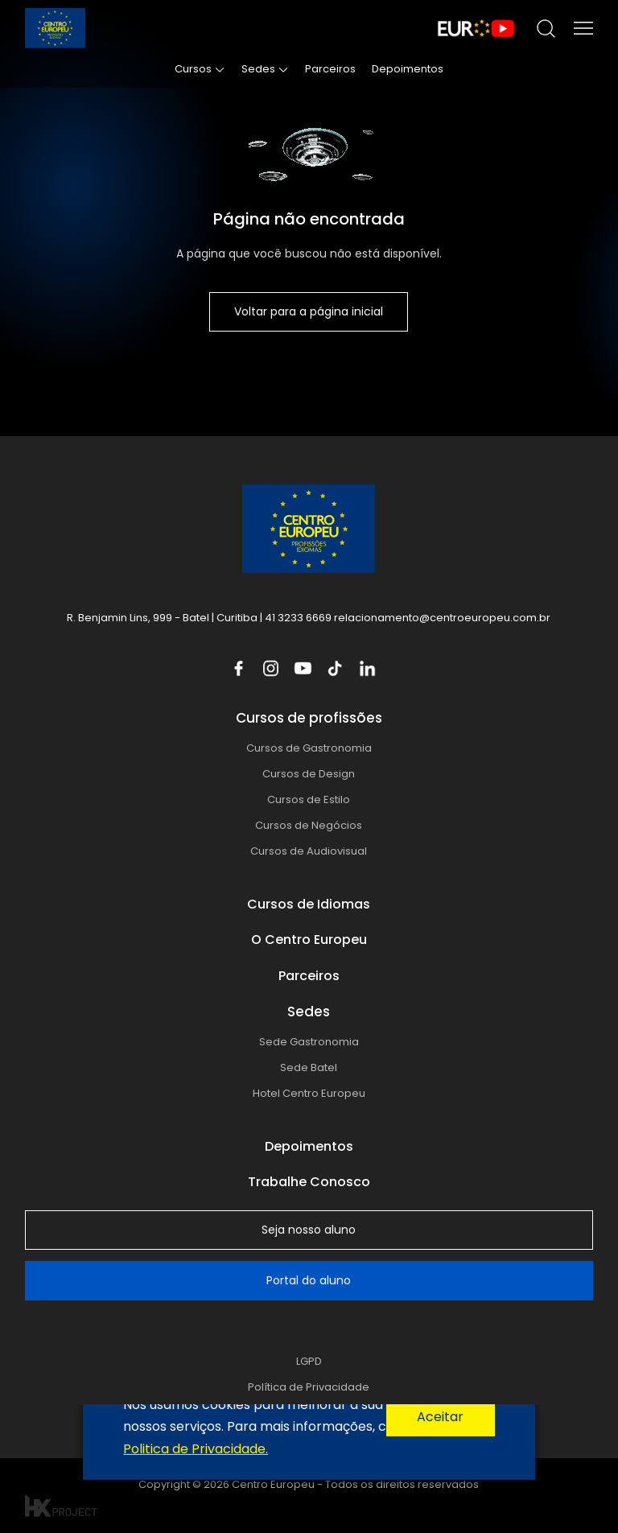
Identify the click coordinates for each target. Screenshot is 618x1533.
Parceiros (330, 68)
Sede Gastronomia (309, 1041)
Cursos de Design (308, 773)
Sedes (258, 68)
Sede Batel (308, 1067)
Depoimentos (407, 68)
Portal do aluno (308, 1280)
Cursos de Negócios (308, 825)
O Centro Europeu (309, 939)
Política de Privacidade (308, 1387)
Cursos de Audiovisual (308, 851)
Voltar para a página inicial (308, 311)
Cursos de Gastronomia (309, 748)
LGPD (309, 1361)
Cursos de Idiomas (308, 904)
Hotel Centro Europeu (309, 1093)
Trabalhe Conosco (309, 1181)
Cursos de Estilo (308, 799)
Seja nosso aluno (309, 1230)
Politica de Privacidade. (195, 1448)
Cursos (193, 68)
